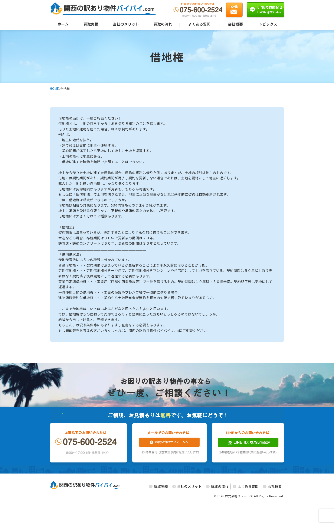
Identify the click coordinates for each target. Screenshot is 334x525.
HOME (54, 88)
